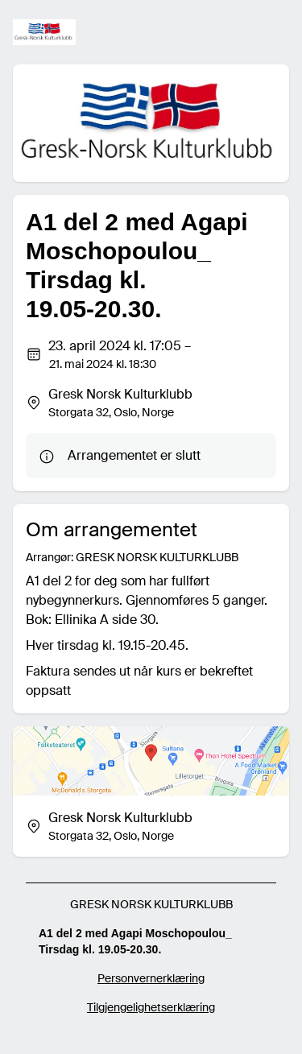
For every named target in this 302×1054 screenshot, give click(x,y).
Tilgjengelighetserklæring (151, 1007)
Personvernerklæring (151, 978)
